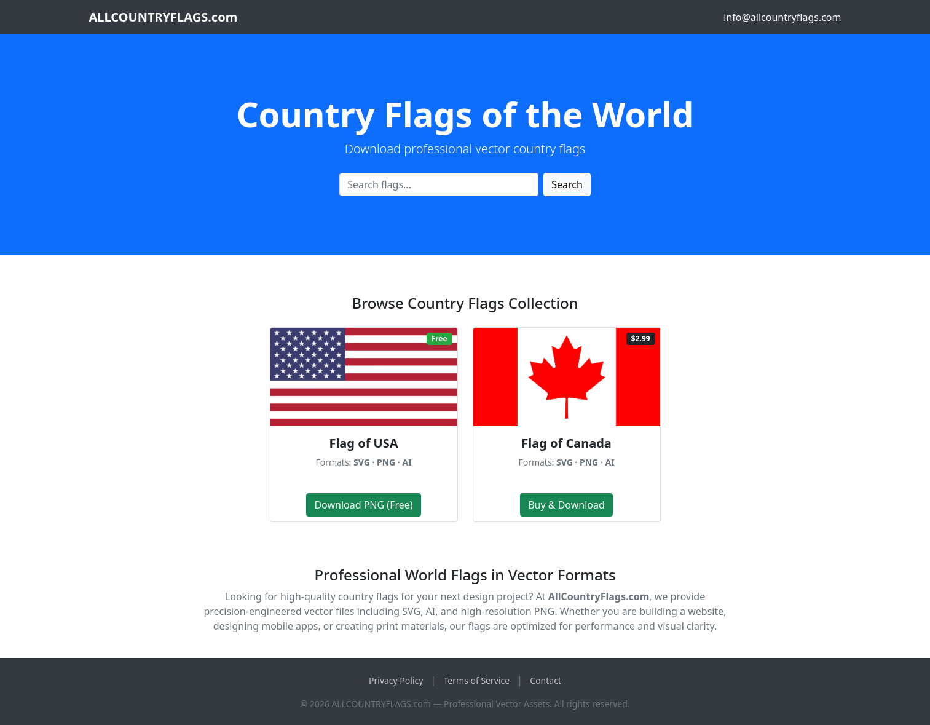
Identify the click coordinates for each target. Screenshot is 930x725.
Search (567, 184)
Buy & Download (566, 505)
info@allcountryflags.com (782, 17)
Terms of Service (477, 680)
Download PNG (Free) (363, 505)
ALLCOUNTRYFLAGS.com (163, 17)
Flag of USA (363, 443)
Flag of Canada (566, 443)
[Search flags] (438, 184)
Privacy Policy (396, 680)
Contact (545, 680)
